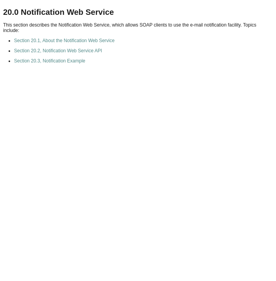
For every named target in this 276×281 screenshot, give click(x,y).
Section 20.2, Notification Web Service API (58, 50)
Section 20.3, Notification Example (49, 61)
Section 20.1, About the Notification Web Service (64, 40)
